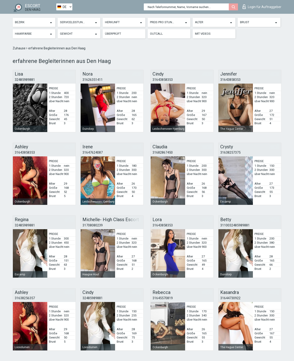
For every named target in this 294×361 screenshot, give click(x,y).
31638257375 (230, 152)
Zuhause (19, 48)
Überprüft (113, 33)
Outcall (156, 33)
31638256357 (25, 298)
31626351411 (92, 80)
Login (262, 6)
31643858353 (163, 80)
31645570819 (163, 298)
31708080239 (92, 225)
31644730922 (230, 298)
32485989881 (25, 80)
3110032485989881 (235, 225)
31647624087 (92, 152)
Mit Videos (203, 33)
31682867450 (163, 152)
